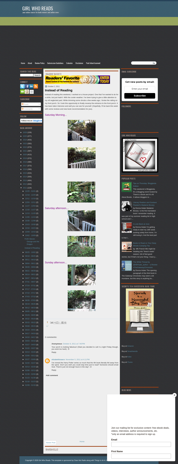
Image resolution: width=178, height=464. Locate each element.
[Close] (174, 395)
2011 (25, 188)
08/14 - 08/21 (30, 274)
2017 (25, 166)
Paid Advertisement (93, 63)
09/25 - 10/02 (30, 252)
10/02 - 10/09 (30, 235)
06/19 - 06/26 (30, 304)
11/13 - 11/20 (30, 213)
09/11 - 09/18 (30, 260)
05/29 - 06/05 (30, 315)
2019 (25, 158)
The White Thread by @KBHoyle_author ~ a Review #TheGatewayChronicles (145, 264)
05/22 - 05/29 (30, 319)
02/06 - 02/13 (30, 370)
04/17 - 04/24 (30, 333)
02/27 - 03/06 (30, 359)
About (30, 63)
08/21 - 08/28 (30, 271)
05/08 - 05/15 (30, 326)
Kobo (129, 357)
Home (23, 63)
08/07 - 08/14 (30, 278)
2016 (25, 169)
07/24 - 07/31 (30, 285)
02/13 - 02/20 (30, 367)
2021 (25, 151)
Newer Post (50, 443)
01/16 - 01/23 (30, 381)
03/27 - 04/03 (30, 345)
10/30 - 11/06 (30, 221)
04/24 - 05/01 (30, 330)
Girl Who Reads (37, 8)
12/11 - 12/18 (30, 198)
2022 (25, 147)
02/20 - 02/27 (30, 363)
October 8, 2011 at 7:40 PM (74, 344)
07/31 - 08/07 (30, 282)
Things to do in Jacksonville (104, 460)
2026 (25, 132)
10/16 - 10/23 (30, 228)
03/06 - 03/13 (30, 356)
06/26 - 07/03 (30, 300)
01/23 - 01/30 (30, 378)
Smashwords (132, 351)
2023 (25, 143)
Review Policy (39, 63)
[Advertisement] (89, 39)
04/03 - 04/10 (30, 341)
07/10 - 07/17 (30, 293)
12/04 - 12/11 (30, 202)
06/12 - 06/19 (30, 308)
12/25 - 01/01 (30, 191)
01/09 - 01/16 (30, 385)
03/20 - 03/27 (30, 348)
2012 (25, 184)
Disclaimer (79, 63)
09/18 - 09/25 (30, 256)
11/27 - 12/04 (30, 206)
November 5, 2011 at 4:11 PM (78, 359)
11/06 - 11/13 (30, 217)
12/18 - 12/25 (30, 195)
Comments (27, 109)
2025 (25, 136)
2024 (25, 140)
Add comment (52, 375)
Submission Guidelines (55, 63)
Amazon (130, 346)
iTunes (130, 362)
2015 (25, 173)
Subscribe (140, 95)
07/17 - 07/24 (30, 289)
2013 (25, 180)
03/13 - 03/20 (30, 352)
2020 (25, 154)
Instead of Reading (32, 248)
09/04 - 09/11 (30, 263)
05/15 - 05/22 (30, 322)
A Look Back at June (141, 224)
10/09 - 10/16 (30, 232)
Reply (54, 352)
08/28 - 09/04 (30, 267)
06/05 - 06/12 (30, 311)
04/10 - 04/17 (30, 337)
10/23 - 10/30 (30, 224)
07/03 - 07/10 (30, 297)
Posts (25, 104)
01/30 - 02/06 (30, 374)
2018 (25, 162)
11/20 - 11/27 (30, 210)
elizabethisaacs (58, 359)
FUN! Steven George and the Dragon (32, 241)
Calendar (69, 63)
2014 (25, 177)
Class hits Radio (80, 460)
